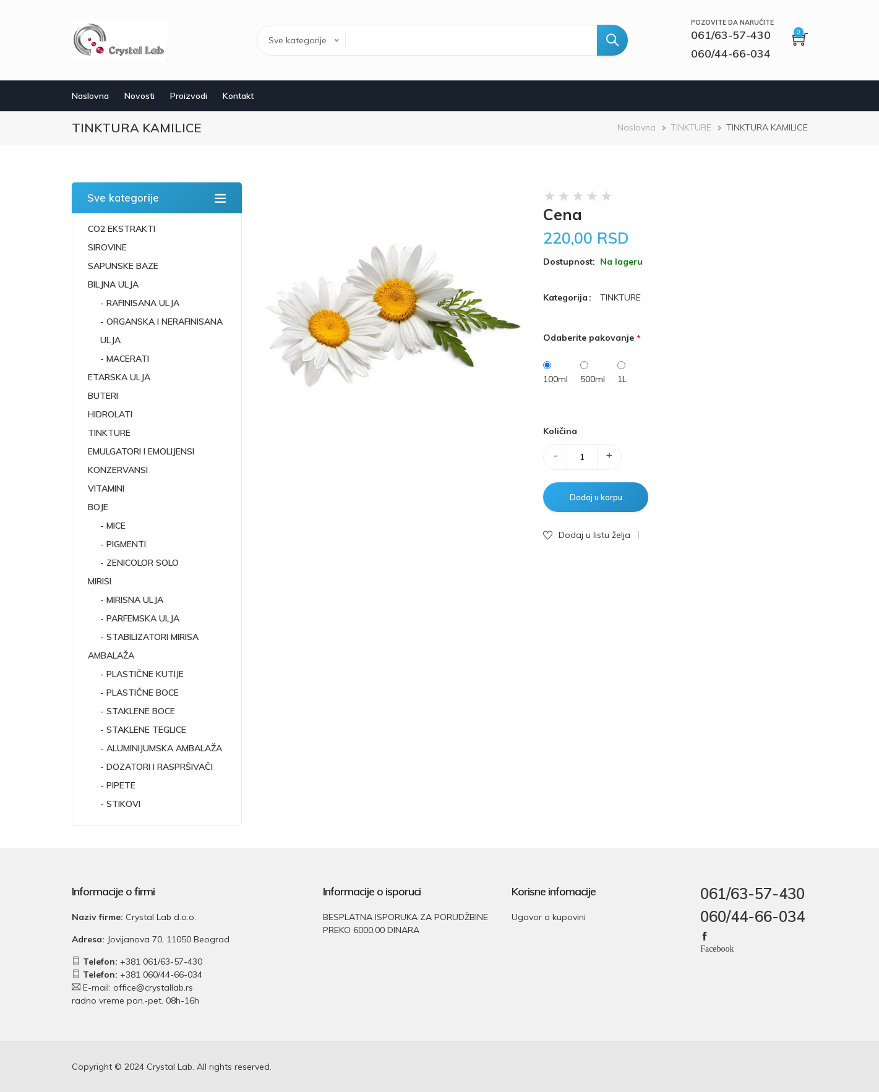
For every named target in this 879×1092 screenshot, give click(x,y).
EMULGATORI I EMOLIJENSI (141, 451)
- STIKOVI (120, 803)
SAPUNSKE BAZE (123, 265)
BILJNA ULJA (113, 284)
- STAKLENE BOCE (137, 711)
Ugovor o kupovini (549, 917)
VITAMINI (106, 488)
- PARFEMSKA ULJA (139, 618)
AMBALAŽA (111, 655)
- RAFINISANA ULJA (139, 303)
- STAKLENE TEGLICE (143, 729)
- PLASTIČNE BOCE (139, 692)
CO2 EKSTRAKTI (121, 228)
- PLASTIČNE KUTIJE (142, 674)
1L (622, 379)
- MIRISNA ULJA (131, 599)
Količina (560, 431)
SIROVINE (107, 247)
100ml (555, 379)
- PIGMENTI (123, 544)
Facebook (717, 948)
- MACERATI (124, 358)
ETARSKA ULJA (119, 377)
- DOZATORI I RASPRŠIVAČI (156, 766)
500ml (592, 379)
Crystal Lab (169, 1066)
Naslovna (90, 95)
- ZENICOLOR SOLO (139, 562)
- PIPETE (117, 785)
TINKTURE (691, 127)
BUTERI (103, 395)
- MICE (113, 525)
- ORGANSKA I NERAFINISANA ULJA (161, 331)
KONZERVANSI (118, 470)
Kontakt (238, 95)
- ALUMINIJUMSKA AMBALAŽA (161, 748)
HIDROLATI (110, 414)
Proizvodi (188, 95)
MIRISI (99, 581)
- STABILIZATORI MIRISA (149, 636)
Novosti (139, 95)
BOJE (98, 507)
